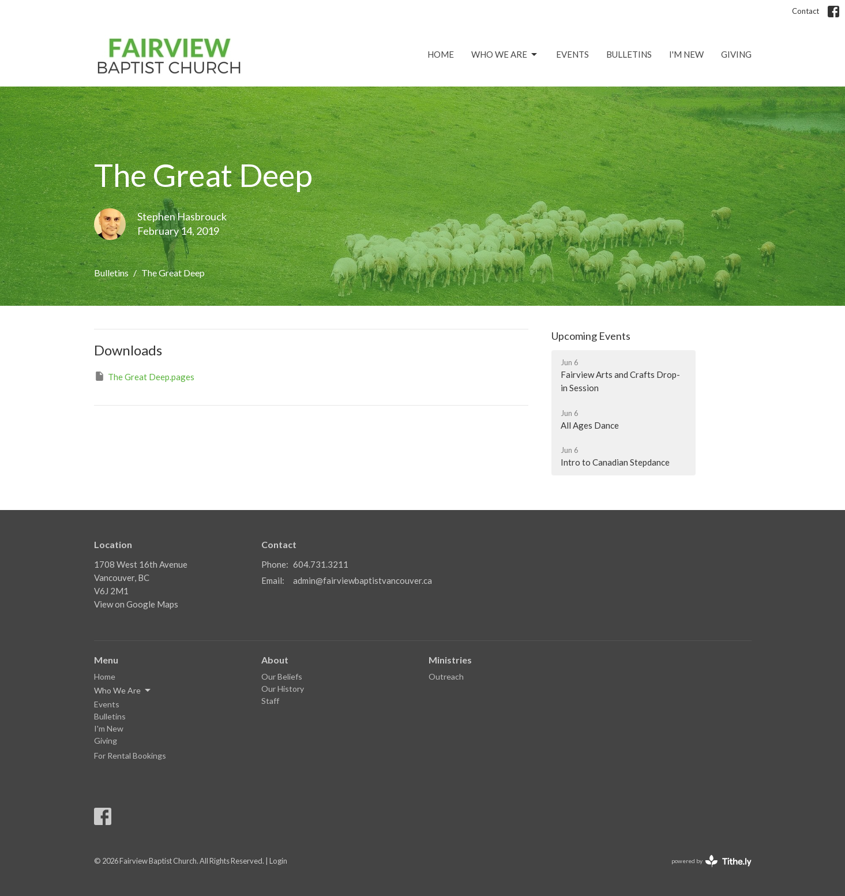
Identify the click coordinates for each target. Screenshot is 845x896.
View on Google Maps (136, 604)
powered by (711, 861)
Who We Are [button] (123, 690)
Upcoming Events (590, 335)
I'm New (686, 54)
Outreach (446, 676)
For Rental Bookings (130, 755)
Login (278, 860)
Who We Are (505, 55)
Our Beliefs (281, 676)
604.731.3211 (320, 564)
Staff (270, 701)
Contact (805, 11)
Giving (736, 54)
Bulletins (629, 54)
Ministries (450, 659)
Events (572, 54)
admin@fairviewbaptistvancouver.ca (362, 580)
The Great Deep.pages (144, 376)
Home (440, 54)
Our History (282, 688)
